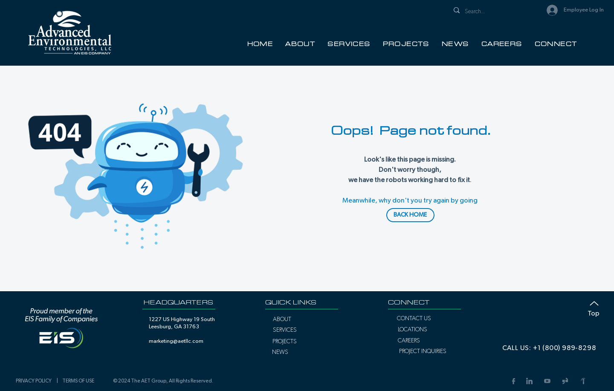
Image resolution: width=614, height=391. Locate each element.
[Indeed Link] (583, 381)
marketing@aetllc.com (176, 341)
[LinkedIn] (529, 381)
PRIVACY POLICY (35, 380)
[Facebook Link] (512, 381)
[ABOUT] (282, 319)
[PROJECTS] (285, 341)
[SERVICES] (285, 330)
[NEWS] (280, 352)
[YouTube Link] (547, 381)
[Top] (589, 307)
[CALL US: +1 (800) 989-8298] (549, 348)
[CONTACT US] (413, 318)
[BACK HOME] (410, 215)
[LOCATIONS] (412, 329)
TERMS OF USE (78, 380)
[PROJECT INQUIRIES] (422, 351)
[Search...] (492, 12)
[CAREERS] (409, 340)
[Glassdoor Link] (565, 381)
